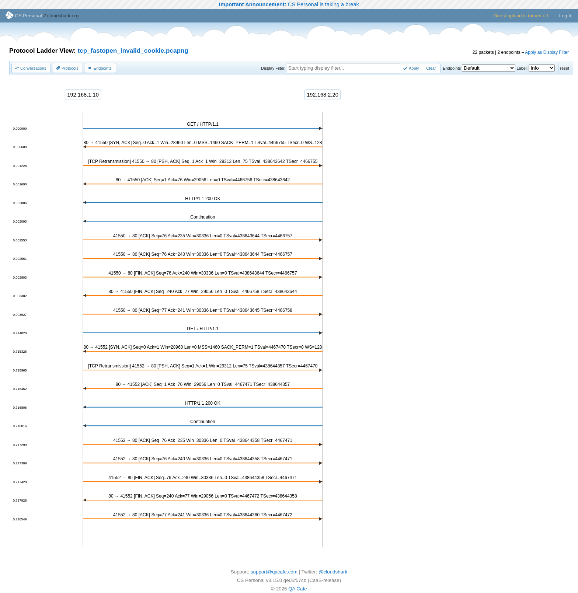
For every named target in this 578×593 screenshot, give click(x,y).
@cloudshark (332, 572)
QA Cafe (297, 589)
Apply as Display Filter (547, 52)
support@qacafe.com (274, 572)
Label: (521, 68)
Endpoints (452, 68)
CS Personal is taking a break (289, 4)
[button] (31, 68)
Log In (565, 15)
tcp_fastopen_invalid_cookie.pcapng (133, 50)
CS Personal (24, 15)
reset (564, 68)
